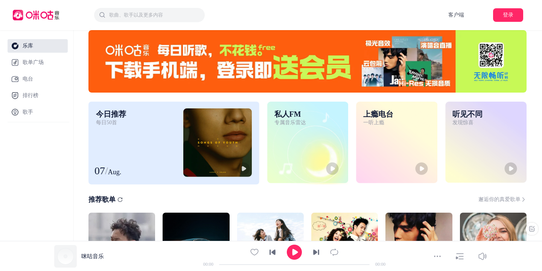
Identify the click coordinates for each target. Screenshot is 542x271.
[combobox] (149, 15)
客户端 (456, 15)
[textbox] (154, 15)
